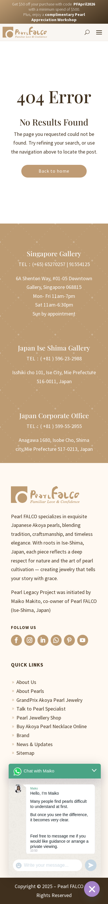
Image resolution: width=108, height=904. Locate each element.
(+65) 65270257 (48, 264)
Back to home (54, 171)
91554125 (79, 264)
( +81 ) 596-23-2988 (61, 358)
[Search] (87, 32)
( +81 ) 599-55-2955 (61, 426)
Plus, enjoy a (54, 17)
